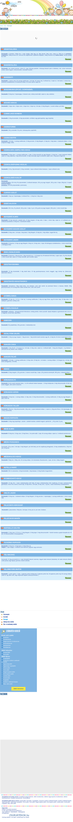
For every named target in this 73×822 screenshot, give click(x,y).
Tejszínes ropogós (12, 542)
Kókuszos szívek (11, 392)
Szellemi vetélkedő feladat (64, 800)
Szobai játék (23, 800)
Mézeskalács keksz (12, 456)
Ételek (5, 25)
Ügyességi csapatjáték (16, 802)
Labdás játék (60, 802)
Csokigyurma (10, 127)
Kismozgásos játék (51, 802)
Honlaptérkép (5, 813)
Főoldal (1, 25)
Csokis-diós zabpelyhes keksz (17, 150)
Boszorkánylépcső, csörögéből (18, 89)
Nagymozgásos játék (40, 802)
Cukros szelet (10, 192)
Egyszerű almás (11, 217)
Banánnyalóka (10, 65)
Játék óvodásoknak (38, 796)
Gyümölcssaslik (11, 308)
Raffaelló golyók (12, 528)
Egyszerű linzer (11, 240)
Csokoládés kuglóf (13, 178)
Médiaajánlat (21, 812)
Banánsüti (8, 77)
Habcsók (8, 320)
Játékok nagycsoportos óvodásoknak (53, 796)
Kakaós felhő (10, 357)
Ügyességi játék (6, 802)
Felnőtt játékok (26, 798)
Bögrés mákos (10, 103)
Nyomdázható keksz (12, 478)
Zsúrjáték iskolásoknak (16, 798)
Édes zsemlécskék (12, 252)
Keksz (6, 369)
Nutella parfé (10, 467)
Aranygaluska (10, 49)
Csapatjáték (35, 800)
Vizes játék (32, 802)
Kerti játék (28, 800)
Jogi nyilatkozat (6, 812)
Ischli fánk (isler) (12, 333)
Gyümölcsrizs (10, 296)
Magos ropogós (11, 418)
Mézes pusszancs (11, 442)
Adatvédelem (14, 812)
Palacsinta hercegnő (13, 505)
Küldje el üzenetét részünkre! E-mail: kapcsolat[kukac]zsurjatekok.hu (12, 810)
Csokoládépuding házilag (15, 164)
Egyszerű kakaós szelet (15, 229)
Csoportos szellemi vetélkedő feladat (48, 800)
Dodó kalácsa (10, 203)
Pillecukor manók (12, 518)
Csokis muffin (10, 138)
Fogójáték (4, 803)
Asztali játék (67, 802)
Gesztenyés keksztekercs (15, 281)
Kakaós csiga (10, 344)
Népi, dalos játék (12, 803)
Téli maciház (9, 555)
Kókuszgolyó (10, 380)
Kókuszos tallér (11, 406)
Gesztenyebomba (11, 264)
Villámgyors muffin (12, 569)
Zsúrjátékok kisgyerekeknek (26, 796)
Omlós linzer (9, 493)
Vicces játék (26, 802)
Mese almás (9, 429)
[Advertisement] (36, 596)
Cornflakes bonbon (13, 113)
